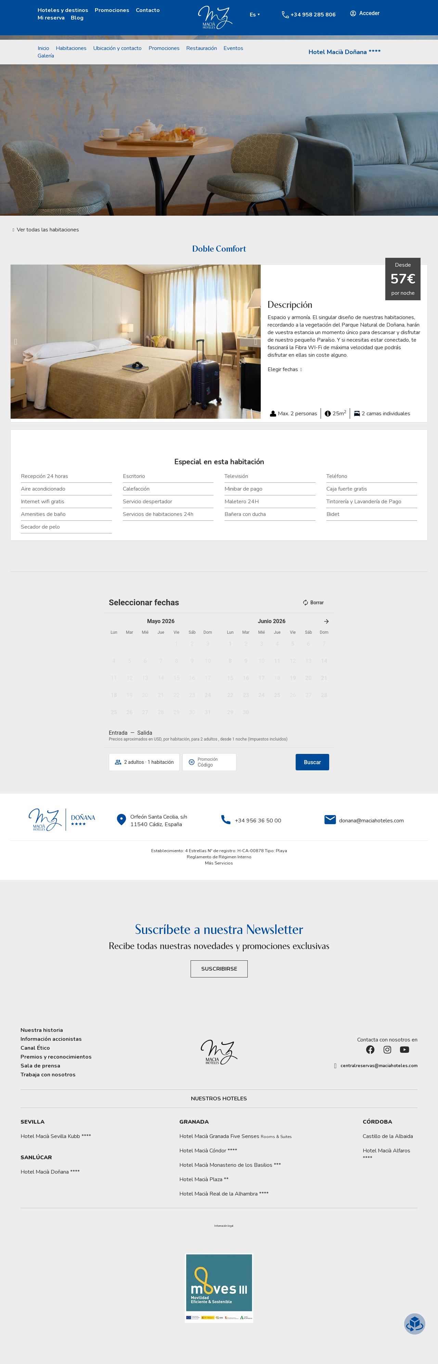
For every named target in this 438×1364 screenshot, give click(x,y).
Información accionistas (51, 1039)
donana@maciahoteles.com (371, 820)
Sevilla (32, 1122)
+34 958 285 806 (313, 14)
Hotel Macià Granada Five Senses (235, 1136)
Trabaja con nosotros (48, 1074)
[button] (15, 342)
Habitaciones (71, 48)
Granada (194, 1122)
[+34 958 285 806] (285, 14)
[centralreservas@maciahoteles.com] (335, 1065)
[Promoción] (214, 765)
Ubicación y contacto (117, 48)
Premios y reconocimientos (56, 1057)
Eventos (233, 48)
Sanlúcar (36, 1157)
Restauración (201, 48)
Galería (46, 56)
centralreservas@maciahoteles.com (378, 1066)
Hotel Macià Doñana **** (345, 52)
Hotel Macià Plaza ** (204, 1179)
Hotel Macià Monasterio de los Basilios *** (230, 1165)
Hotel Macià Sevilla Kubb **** (56, 1136)
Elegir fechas (283, 369)
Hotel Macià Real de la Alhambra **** (224, 1194)
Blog (77, 18)
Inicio (43, 48)
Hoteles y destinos (63, 10)
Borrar (313, 602)
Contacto (148, 10)
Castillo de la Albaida (388, 1136)
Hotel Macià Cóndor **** (208, 1150)
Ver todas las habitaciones (48, 229)
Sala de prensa (40, 1066)
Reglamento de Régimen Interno (219, 857)
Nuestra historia (42, 1030)
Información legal (223, 1226)
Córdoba (377, 1122)
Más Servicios (219, 863)
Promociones (112, 10)
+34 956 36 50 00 (258, 820)
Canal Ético (35, 1048)
